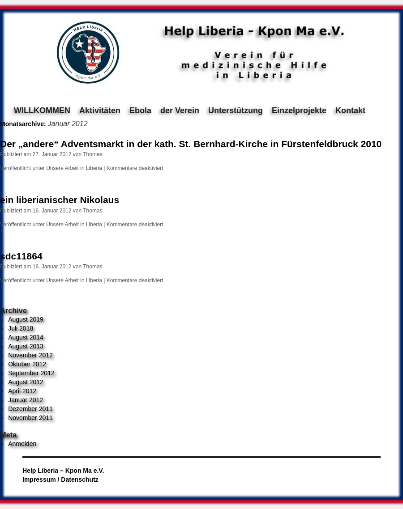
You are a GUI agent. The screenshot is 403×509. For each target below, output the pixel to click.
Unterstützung (235, 110)
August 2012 (25, 382)
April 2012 (22, 390)
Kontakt (350, 110)
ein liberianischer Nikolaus (59, 200)
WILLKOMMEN (42, 110)
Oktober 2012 (27, 364)
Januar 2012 (25, 399)
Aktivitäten (99, 110)
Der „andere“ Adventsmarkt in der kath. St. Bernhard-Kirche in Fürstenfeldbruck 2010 (191, 144)
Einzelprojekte (299, 110)
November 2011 (30, 417)
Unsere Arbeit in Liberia (74, 168)
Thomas (92, 154)
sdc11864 (21, 256)
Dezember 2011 (30, 408)
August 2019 (25, 319)
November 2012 (30, 355)
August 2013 (25, 346)
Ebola (140, 110)
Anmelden (22, 443)
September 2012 (31, 373)
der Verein (179, 110)
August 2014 (25, 337)
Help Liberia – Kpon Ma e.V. (63, 470)
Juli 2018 (20, 328)
